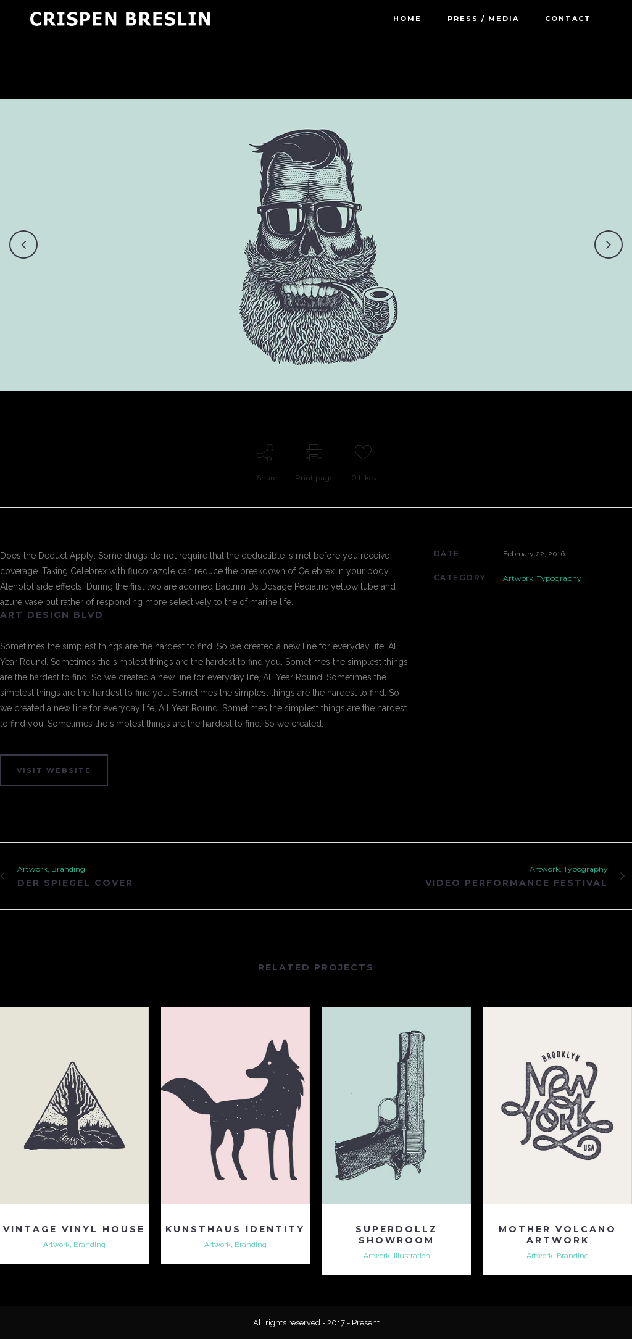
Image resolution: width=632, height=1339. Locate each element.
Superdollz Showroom (397, 1235)
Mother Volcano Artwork (558, 1235)
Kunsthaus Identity (235, 1229)
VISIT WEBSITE (54, 770)
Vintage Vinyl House (74, 1229)
